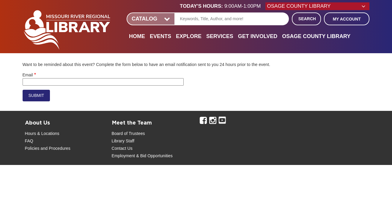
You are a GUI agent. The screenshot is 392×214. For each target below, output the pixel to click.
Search (307, 18)
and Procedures (55, 148)
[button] (222, 6)
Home (137, 36)
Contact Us (122, 148)
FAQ (29, 141)
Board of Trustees (128, 133)
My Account (347, 19)
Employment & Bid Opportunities (142, 155)
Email (28, 75)
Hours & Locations (42, 133)
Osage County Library (316, 36)
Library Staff (123, 141)
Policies (32, 148)
